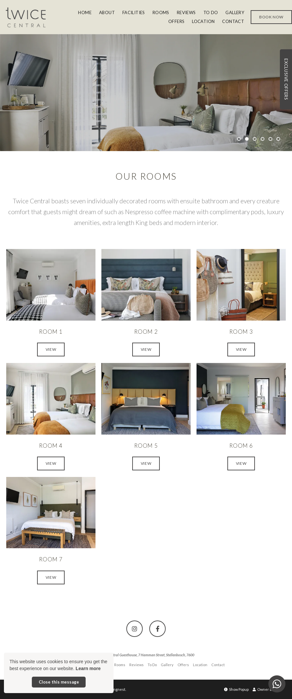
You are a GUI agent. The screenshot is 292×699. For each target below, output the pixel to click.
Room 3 (241, 331)
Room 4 (51, 445)
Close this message (59, 682)
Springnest (116, 689)
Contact (233, 21)
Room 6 (241, 445)
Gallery (234, 12)
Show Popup (236, 689)
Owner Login (266, 689)
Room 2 (146, 331)
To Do (210, 12)
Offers (176, 21)
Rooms (161, 12)
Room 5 (146, 445)
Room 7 (51, 559)
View (51, 349)
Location (203, 21)
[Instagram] (134, 628)
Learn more (88, 668)
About (107, 12)
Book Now (271, 16)
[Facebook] (157, 628)
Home (85, 12)
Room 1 (51, 331)
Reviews (186, 12)
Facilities (133, 12)
